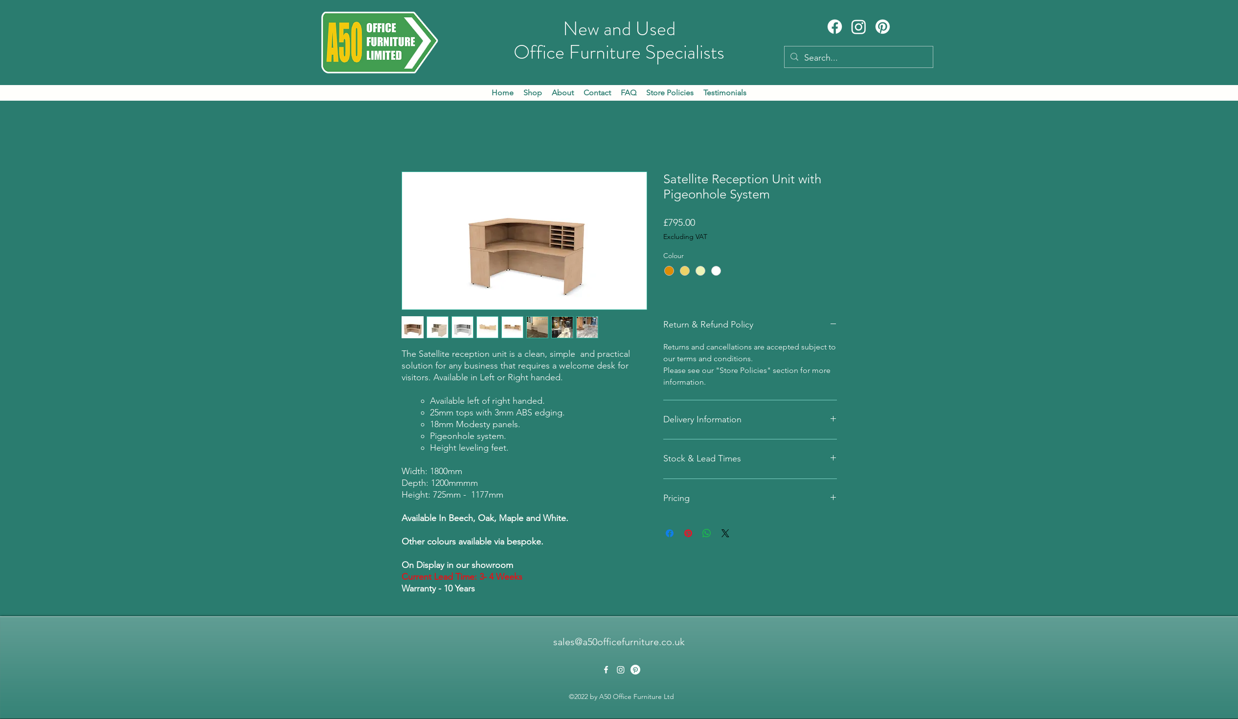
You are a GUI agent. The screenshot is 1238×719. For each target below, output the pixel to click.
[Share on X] (725, 533)
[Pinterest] (882, 26)
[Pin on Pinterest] (688, 533)
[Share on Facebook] (669, 533)
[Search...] (858, 58)
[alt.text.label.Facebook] (606, 670)
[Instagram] (858, 26)
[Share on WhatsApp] (707, 533)
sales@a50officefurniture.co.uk (619, 642)
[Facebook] (834, 26)
